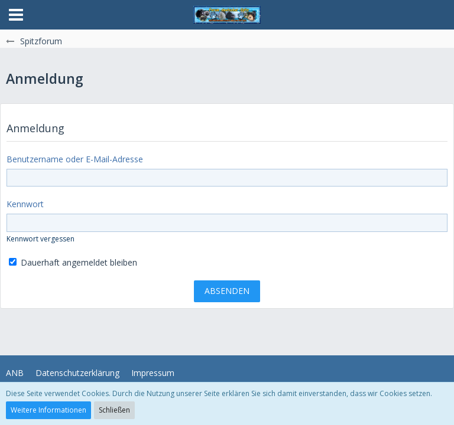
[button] (16, 14)
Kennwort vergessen (40, 239)
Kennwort (25, 204)
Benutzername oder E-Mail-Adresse (75, 159)
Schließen (114, 410)
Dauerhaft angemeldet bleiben (73, 262)
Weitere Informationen (48, 410)
